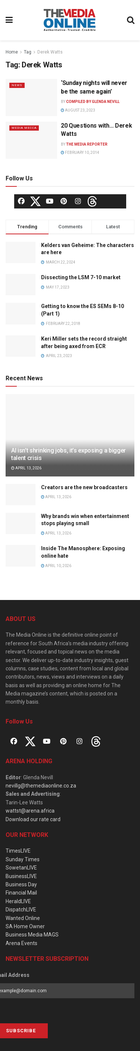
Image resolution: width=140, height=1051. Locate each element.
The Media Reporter (87, 144)
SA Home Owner (25, 926)
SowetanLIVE (21, 868)
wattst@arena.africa (30, 811)
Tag (27, 52)
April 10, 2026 (56, 566)
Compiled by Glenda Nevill (92, 102)
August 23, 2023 (78, 110)
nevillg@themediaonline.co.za (41, 786)
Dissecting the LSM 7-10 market (81, 277)
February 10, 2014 (80, 152)
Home (12, 52)
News (17, 85)
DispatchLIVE (21, 910)
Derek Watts (50, 52)
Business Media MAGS (32, 935)
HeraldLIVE (18, 901)
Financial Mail (21, 893)
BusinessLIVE (21, 876)
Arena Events (21, 943)
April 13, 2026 (26, 468)
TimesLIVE (18, 851)
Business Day (21, 884)
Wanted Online (23, 918)
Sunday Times (23, 859)
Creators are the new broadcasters (84, 487)
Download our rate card (33, 819)
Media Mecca (24, 128)
